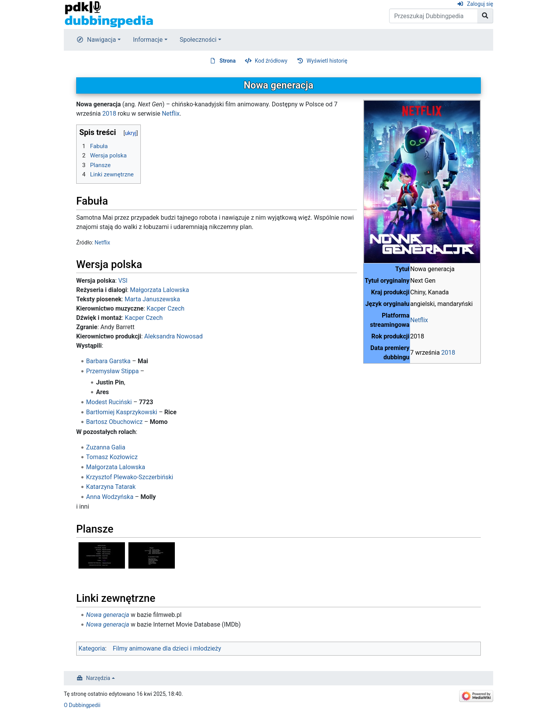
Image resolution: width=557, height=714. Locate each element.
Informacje (148, 39)
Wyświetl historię (326, 61)
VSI (123, 280)
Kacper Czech (166, 308)
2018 (448, 352)
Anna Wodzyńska (109, 496)
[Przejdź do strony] (485, 16)
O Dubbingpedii (82, 705)
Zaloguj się (480, 4)
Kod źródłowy (271, 61)
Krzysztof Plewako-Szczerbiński (129, 477)
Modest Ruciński (109, 402)
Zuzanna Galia (105, 447)
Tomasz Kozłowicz (112, 457)
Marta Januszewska (152, 299)
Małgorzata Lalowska (159, 290)
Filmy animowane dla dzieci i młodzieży (167, 648)
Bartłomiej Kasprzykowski (121, 412)
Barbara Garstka (108, 361)
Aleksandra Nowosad (173, 336)
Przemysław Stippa (112, 371)
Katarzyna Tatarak (111, 486)
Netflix (419, 320)
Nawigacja (101, 39)
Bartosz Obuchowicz (114, 421)
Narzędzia (98, 678)
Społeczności (198, 39)
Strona (228, 61)
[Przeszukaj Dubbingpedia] (433, 16)
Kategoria (92, 648)
